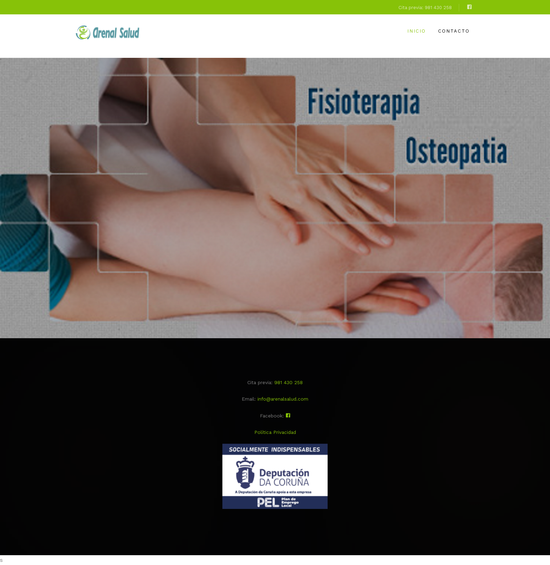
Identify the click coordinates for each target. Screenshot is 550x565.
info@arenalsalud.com (282, 399)
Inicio (416, 31)
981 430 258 (288, 382)
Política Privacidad (275, 432)
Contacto (454, 31)
